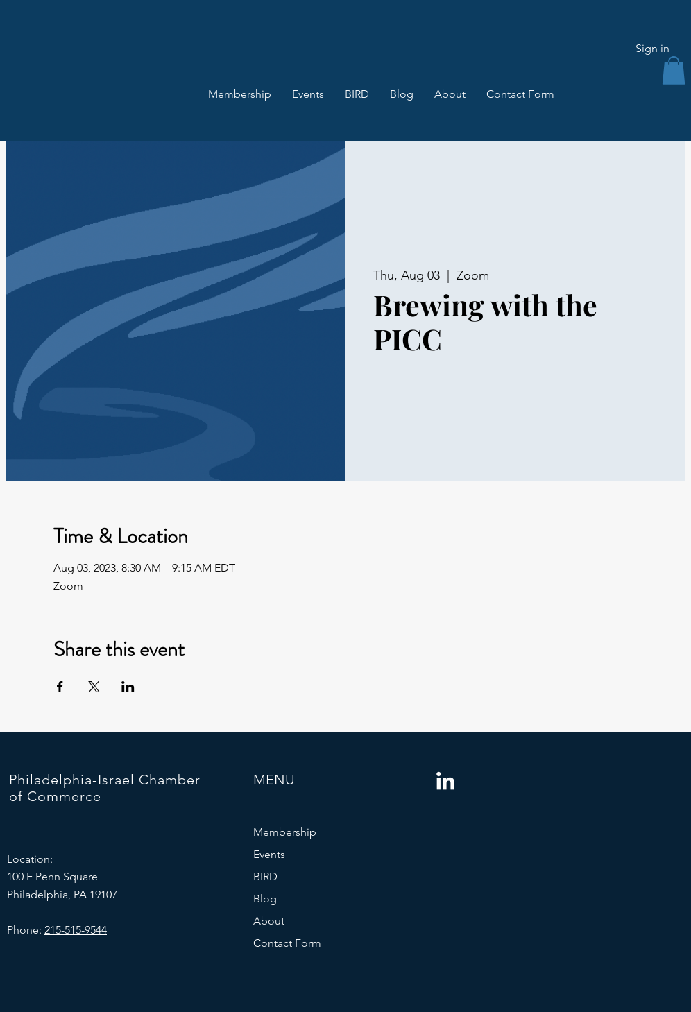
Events (269, 854)
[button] (673, 70)
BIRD (265, 876)
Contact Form (287, 943)
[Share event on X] (94, 686)
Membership (284, 832)
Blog (265, 898)
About (268, 920)
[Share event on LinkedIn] (128, 686)
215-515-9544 (75, 929)
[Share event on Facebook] (60, 686)
